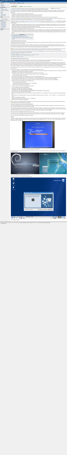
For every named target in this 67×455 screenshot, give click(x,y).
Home (2, 8)
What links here (3, 21)
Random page (3, 15)
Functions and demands (5, 10)
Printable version (3, 24)
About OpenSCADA (4, 9)
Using (2, 12)
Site (1, 3)
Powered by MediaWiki (3, 222)
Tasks (2, 11)
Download (2, 4)
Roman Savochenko (57, 8)
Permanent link (3, 25)
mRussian (25, 6)
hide (23, 34)
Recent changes (3, 14)
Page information (3, 26)
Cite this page (3, 27)
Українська (29, 6)
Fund (2, 13)
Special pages (3, 23)
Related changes (3, 22)
